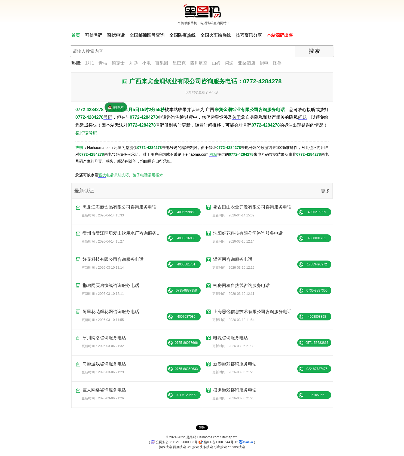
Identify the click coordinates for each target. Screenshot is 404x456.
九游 (133, 63)
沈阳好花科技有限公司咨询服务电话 (248, 233)
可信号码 (93, 35)
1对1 (89, 63)
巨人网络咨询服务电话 (104, 390)
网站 (213, 154)
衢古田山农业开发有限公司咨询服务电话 (252, 207)
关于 (236, 117)
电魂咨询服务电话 (230, 337)
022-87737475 (316, 369)
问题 (302, 117)
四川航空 (198, 63)
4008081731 (317, 238)
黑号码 (191, 437)
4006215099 (317, 212)
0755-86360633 (186, 369)
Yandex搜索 (236, 447)
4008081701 (186, 264)
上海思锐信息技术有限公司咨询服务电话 (252, 311)
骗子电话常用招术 (148, 175)
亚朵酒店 (246, 63)
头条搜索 (206, 447)
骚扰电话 (116, 35)
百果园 (161, 63)
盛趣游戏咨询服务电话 (235, 390)
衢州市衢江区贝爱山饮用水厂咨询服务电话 (123, 233)
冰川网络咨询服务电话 (104, 337)
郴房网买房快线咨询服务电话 (110, 285)
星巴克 (179, 63)
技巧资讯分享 (249, 35)
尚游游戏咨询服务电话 (104, 364)
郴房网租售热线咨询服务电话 (241, 285)
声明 (79, 147)
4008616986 (186, 238)
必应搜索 (220, 447)
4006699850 (186, 212)
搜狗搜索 (165, 447)
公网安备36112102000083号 (174, 442)
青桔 (103, 63)
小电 (146, 63)
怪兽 (277, 63)
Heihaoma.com (208, 437)
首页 (75, 35)
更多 (325, 191)
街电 (264, 63)
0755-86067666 (186, 343)
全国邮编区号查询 (147, 35)
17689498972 (317, 264)
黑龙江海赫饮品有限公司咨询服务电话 (119, 207)
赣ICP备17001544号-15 (218, 442)
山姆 (216, 63)
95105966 (317, 395)
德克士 (118, 63)
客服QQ (116, 107)
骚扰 (102, 175)
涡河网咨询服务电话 (232, 259)
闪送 (229, 63)
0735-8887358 (186, 290)
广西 (210, 109)
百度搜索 (179, 447)
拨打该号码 (86, 133)
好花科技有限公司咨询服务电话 (112, 259)
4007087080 (186, 317)
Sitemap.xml (229, 437)
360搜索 (193, 447)
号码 (107, 117)
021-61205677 (186, 395)
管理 (202, 428)
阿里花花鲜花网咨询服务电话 (110, 311)
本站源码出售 (280, 35)
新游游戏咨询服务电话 (235, 364)
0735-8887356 (316, 290)
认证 (195, 109)
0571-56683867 (316, 343)
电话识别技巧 (117, 175)
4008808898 (317, 317)
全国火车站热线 (215, 35)
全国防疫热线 (182, 35)
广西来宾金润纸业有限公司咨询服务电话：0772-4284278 (205, 81)
